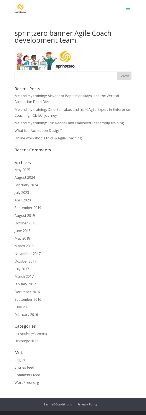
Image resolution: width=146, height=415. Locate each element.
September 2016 (28, 299)
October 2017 (25, 261)
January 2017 (25, 284)
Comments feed (27, 375)
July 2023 (22, 192)
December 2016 (27, 291)
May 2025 (22, 169)
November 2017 (28, 253)
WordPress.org (27, 382)
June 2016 (23, 307)
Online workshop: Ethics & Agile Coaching (48, 138)
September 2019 (28, 207)
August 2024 (25, 177)
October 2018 (25, 223)
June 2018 (23, 230)
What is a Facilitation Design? (38, 130)
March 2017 (24, 276)
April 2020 (23, 200)
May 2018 (22, 238)
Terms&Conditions (57, 404)
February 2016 (26, 314)
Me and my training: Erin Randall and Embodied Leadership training (69, 123)
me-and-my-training (31, 333)
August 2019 (25, 215)
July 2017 (22, 268)
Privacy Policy (87, 404)
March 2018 (24, 245)
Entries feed (24, 367)
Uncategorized (26, 340)
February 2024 (26, 185)
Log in (20, 359)
